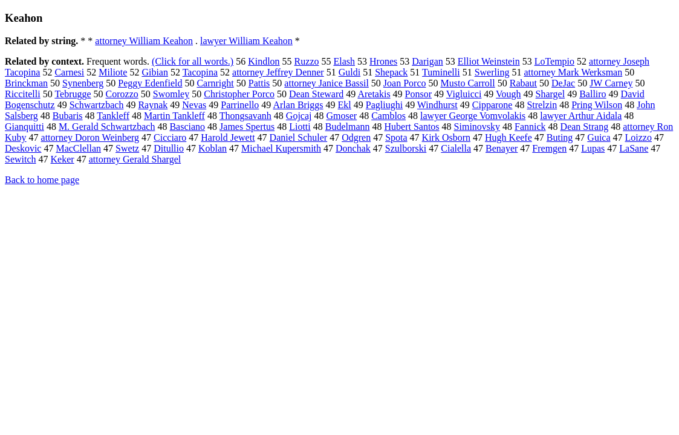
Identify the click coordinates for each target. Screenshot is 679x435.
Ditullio (169, 148)
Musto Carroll (468, 83)
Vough (508, 94)
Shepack (391, 72)
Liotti (300, 126)
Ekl (344, 105)
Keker (62, 159)
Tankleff (113, 116)
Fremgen (549, 148)
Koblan (212, 148)
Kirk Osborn (446, 137)
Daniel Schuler (299, 137)
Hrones (383, 61)
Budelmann (347, 126)
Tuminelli (441, 72)
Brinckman (26, 83)
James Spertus (247, 126)
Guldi (349, 72)
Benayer (502, 148)
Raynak (152, 105)
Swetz (127, 148)
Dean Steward (316, 94)
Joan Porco (404, 83)
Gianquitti (24, 126)
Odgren (356, 137)
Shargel (550, 94)
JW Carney (611, 83)
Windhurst (437, 105)
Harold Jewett (228, 137)
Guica (598, 137)
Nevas (194, 105)
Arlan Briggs (298, 105)
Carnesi (69, 72)
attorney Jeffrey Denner (278, 72)
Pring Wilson (596, 105)
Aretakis (373, 94)
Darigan (427, 61)
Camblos (388, 116)
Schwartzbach (97, 105)
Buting (560, 137)
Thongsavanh (245, 116)
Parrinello (240, 105)
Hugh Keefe (508, 137)
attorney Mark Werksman (573, 72)
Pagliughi (384, 105)
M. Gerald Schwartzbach (107, 126)
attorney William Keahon (144, 41)
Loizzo (638, 137)
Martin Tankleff (174, 116)
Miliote (113, 72)
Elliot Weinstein (489, 61)
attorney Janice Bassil (326, 83)
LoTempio (554, 61)
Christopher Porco (239, 94)
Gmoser (342, 116)
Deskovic (23, 148)
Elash (344, 61)
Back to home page (42, 180)
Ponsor (418, 94)
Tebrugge (72, 94)
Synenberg (82, 83)
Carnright (215, 83)
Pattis (259, 83)
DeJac (563, 83)
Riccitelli (23, 94)
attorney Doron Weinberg (90, 137)
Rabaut (523, 83)
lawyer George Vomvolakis (472, 116)
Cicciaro (170, 137)
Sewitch (20, 159)
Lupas (593, 148)
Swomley (171, 94)
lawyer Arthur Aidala (581, 116)
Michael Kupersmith (281, 148)
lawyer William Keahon (246, 41)
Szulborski (405, 148)
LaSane (633, 148)
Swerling (492, 72)
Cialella (456, 148)
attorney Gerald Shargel (135, 159)
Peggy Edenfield (150, 83)
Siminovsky (477, 126)
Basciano (187, 126)
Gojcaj (299, 116)
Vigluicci (464, 94)
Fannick (530, 126)
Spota (396, 137)
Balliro (592, 94)
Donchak (353, 148)
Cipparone (492, 105)
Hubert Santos (411, 126)
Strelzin (542, 105)
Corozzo (122, 94)
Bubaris (68, 116)
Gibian (154, 72)
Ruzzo (306, 61)
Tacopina (200, 72)
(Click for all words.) (192, 61)
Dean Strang (584, 126)
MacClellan (78, 148)
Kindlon (263, 61)
